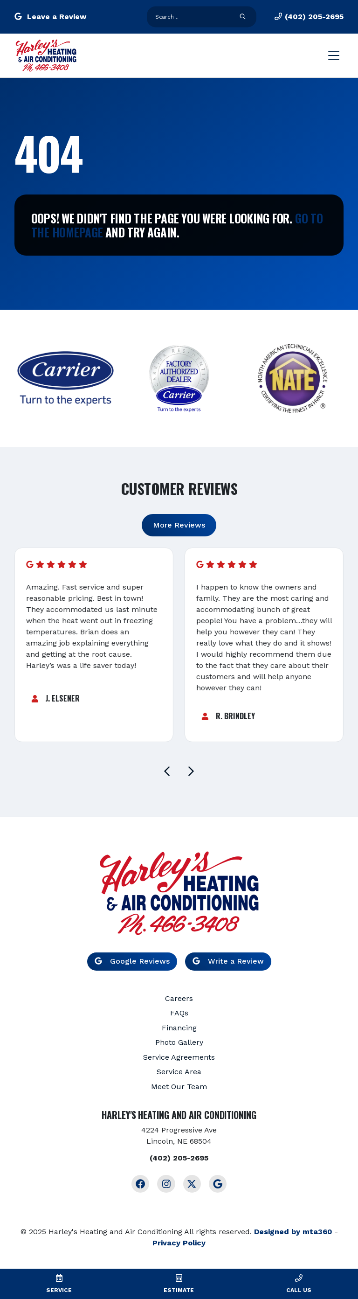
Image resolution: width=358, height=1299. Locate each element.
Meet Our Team (179, 1086)
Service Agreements (179, 1057)
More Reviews (179, 525)
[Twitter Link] (192, 1184)
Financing (179, 1027)
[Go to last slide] (167, 771)
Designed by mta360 (293, 1231)
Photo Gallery (179, 1042)
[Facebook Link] (140, 1184)
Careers (179, 998)
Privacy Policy (179, 1242)
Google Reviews (132, 961)
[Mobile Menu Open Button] (334, 55)
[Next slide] (191, 771)
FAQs (179, 1012)
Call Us (298, 1290)
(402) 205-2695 (309, 16)
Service (59, 1290)
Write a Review (228, 961)
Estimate (179, 1290)
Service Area (179, 1071)
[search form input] (192, 17)
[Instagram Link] (166, 1184)
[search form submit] (243, 17)
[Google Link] (218, 1184)
